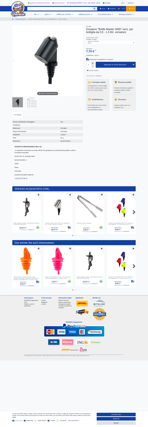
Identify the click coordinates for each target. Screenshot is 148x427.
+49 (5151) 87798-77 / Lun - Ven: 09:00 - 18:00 (83, 3)
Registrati (44, 302)
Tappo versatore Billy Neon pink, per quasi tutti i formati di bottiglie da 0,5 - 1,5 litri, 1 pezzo (57, 277)
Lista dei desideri (92, 70)
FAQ (25, 302)
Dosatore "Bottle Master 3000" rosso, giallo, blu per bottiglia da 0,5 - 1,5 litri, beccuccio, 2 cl (120, 223)
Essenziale (19, 420)
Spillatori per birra (85, 14)
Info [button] (122, 3)
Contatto (106, 3)
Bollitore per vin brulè (64, 14)
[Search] (94, 9)
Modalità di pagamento (31, 300)
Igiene (47, 14)
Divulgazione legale (64, 304)
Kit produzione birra (104, 14)
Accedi (43, 300)
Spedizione (98, 75)
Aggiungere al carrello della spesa (119, 65)
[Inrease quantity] (92, 63)
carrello (43, 304)
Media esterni (42, 420)
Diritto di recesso (64, 300)
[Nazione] (119, 8)
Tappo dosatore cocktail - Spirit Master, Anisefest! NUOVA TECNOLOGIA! (26, 223)
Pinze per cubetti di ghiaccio (84, 223)
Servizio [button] (130, 3)
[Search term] (59, 9)
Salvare (116, 423)
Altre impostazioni (73, 420)
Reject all (116, 419)
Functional (63, 420)
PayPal (53, 420)
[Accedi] (102, 8)
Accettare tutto (116, 414)
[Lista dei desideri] (123, 8)
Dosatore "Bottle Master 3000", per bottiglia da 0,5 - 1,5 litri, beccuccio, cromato (57, 223)
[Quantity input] (88, 65)
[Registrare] (112, 8)
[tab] (17, 115)
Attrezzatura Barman (126, 14)
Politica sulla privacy (65, 302)
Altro (35, 14)
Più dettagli (17, 115)
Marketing (30, 420)
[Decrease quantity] (92, 66)
